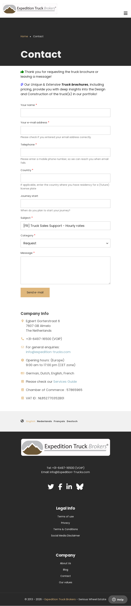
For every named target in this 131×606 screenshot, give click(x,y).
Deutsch (72, 421)
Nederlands (44, 421)
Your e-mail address (34, 122)
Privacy (65, 523)
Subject (26, 218)
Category (27, 235)
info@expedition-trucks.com (48, 352)
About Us (65, 563)
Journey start (29, 196)
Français (59, 421)
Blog (65, 569)
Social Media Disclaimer (65, 535)
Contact (65, 576)
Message (27, 253)
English (30, 421)
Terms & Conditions (65, 529)
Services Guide (65, 381)
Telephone (28, 144)
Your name (28, 105)
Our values (65, 582)
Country (26, 170)
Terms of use (65, 516)
